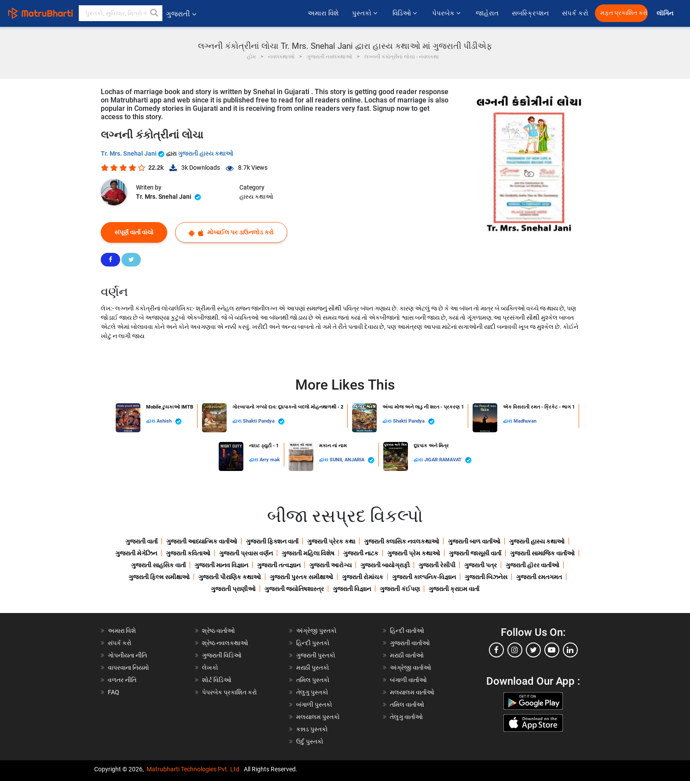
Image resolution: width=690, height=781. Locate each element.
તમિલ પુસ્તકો (313, 679)
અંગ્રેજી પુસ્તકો (316, 630)
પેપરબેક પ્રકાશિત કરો (229, 692)
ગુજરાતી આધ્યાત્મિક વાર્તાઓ (201, 541)
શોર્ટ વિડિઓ (216, 679)
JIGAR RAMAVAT (448, 460)
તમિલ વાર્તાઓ (407, 704)
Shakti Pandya (264, 421)
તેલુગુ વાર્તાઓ (406, 716)
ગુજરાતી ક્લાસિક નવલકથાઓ (401, 541)
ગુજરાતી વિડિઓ (222, 655)
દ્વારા (151, 421)
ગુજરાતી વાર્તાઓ (410, 642)
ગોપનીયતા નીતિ (127, 655)
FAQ (113, 692)
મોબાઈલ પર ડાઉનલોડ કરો (231, 232)
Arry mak (270, 460)
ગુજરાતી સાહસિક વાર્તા (158, 565)
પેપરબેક (447, 13)
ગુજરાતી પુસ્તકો (315, 655)
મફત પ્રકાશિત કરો (624, 13)
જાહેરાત (487, 13)
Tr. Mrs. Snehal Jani (133, 153)
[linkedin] (570, 649)
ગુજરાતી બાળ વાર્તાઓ (474, 541)
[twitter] (533, 649)
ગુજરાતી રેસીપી (436, 565)
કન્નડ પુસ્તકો (312, 729)
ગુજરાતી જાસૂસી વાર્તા (475, 553)
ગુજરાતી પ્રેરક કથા (331, 541)
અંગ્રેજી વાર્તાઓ (410, 667)
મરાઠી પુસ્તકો (312, 667)
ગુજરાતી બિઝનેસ (486, 576)
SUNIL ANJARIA (352, 460)
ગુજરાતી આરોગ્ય (330, 565)
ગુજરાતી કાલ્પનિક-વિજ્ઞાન (424, 576)
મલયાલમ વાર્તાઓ (412, 692)
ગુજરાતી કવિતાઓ (188, 553)
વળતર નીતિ (122, 679)
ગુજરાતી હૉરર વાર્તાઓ (532, 565)
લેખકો (210, 667)
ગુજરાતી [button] (181, 14)
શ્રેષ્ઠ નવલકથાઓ (225, 642)
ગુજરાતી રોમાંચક (362, 576)
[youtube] (551, 649)
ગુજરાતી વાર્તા (141, 541)
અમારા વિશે (323, 13)
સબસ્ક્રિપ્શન (530, 13)
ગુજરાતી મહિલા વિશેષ (308, 553)
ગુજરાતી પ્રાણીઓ (233, 588)
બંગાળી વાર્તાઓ (408, 679)
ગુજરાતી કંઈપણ (400, 588)
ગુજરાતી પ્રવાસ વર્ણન (246, 553)
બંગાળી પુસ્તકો (314, 704)
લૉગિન (666, 13)
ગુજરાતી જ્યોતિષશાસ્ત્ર (294, 588)
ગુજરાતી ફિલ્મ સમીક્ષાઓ (159, 576)
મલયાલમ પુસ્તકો (318, 716)
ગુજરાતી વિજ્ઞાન (352, 588)
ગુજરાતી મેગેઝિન (136, 553)
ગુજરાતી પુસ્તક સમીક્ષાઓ (301, 576)
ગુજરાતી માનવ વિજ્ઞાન (221, 565)
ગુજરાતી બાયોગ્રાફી (385, 565)
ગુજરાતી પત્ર (480, 565)
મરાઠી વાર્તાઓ (407, 655)
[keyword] (120, 13)
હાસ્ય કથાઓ (256, 196)
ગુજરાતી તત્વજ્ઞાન (279, 565)
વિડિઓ (406, 13)
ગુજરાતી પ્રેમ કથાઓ (413, 553)
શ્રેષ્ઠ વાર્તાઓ (218, 630)
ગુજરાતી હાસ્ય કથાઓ (205, 153)
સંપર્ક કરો (575, 13)
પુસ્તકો (365, 13)
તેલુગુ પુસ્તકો (312, 692)
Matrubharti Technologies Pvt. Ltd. (194, 769)
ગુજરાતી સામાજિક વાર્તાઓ (542, 553)
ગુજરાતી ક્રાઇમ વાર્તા (454, 588)
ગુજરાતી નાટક (360, 553)
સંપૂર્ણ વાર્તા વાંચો (134, 232)
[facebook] (496, 649)
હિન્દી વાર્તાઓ (407, 630)
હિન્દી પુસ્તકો (313, 642)
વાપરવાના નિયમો (129, 667)
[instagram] (514, 649)
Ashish (169, 421)
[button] (154, 13)
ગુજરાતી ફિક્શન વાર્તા (272, 541)
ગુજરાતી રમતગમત (539, 576)
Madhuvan (525, 421)
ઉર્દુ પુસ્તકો (309, 741)
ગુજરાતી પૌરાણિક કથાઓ (229, 576)
